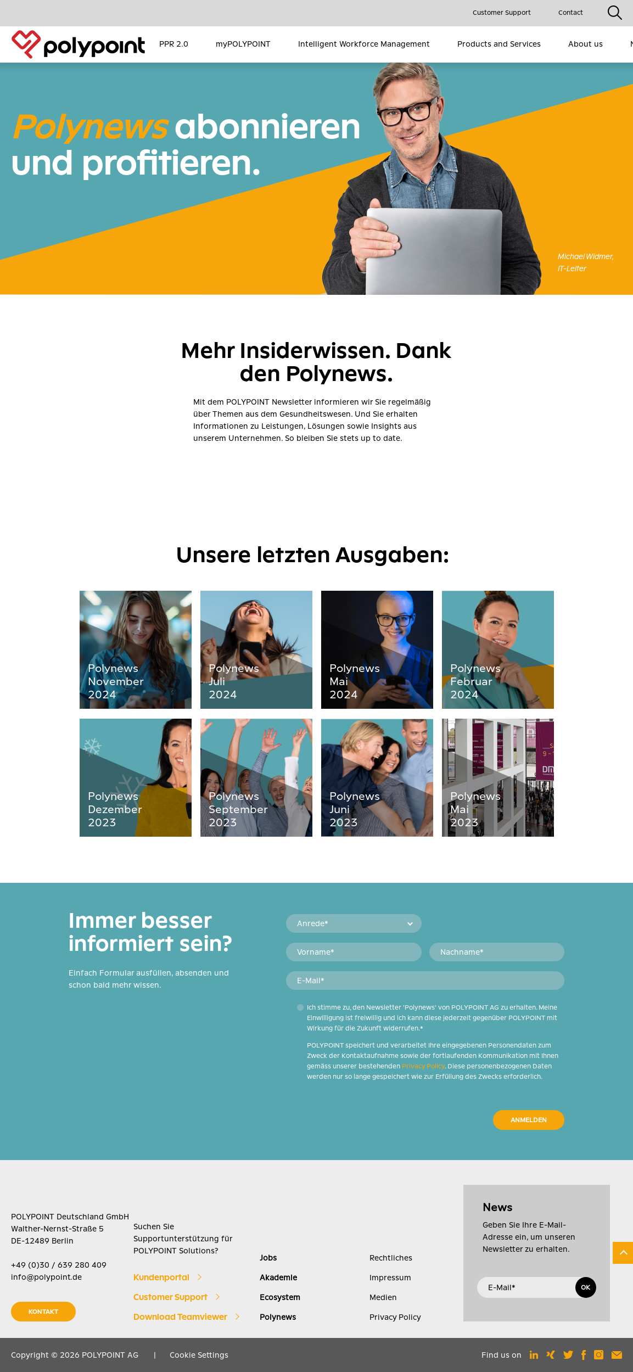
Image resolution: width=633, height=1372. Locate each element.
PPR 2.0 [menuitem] (173, 44)
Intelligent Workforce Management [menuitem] (364, 44)
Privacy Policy (423, 1066)
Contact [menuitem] (570, 12)
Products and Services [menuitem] (499, 44)
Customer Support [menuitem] (502, 12)
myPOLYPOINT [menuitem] (243, 44)
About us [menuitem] (585, 44)
